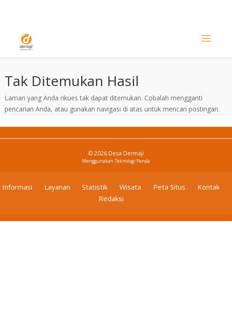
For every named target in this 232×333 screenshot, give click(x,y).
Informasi (17, 186)
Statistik (94, 186)
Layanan (57, 186)
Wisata (130, 186)
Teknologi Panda (132, 161)
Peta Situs (169, 186)
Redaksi (111, 198)
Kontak (208, 186)
